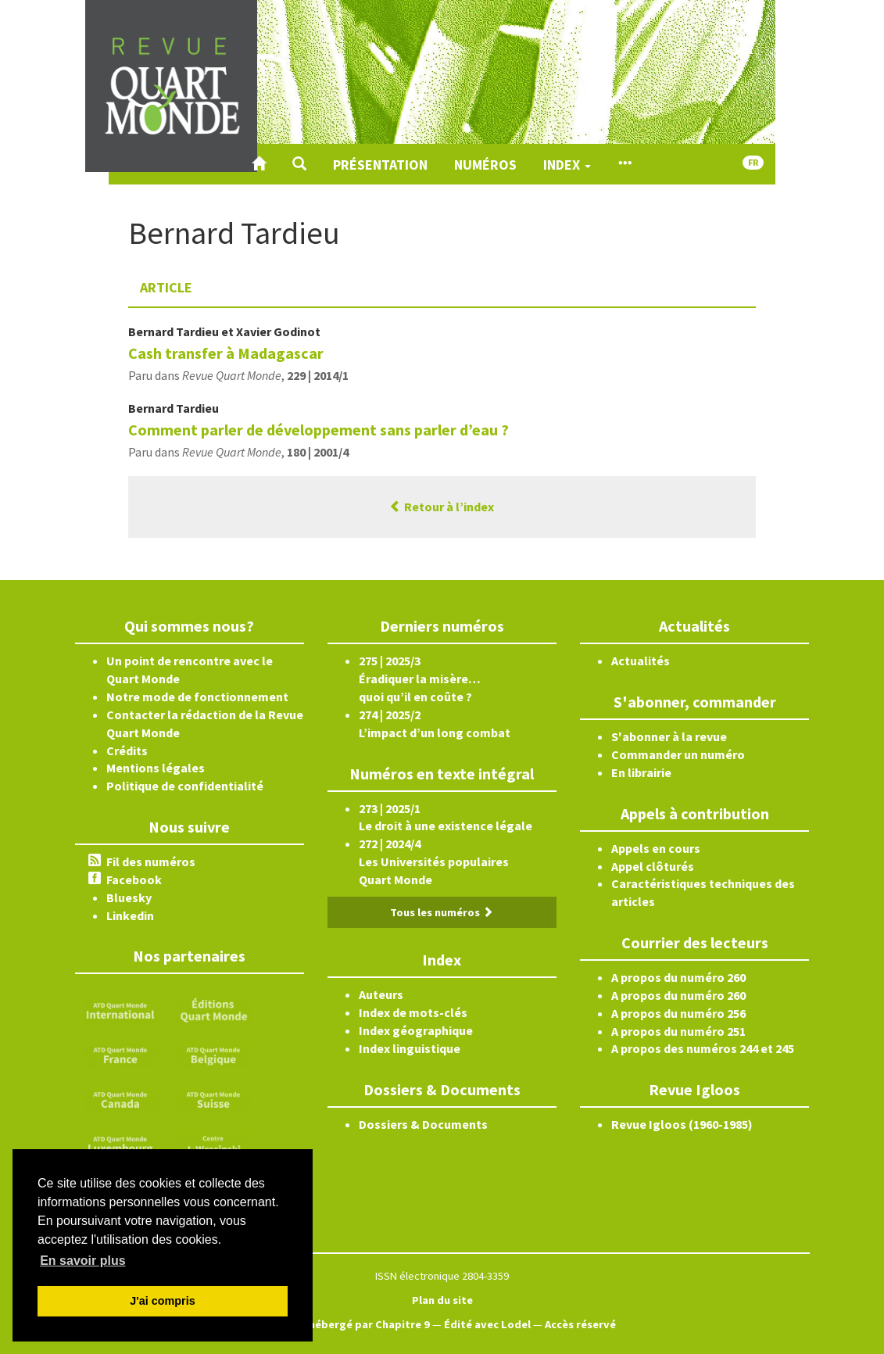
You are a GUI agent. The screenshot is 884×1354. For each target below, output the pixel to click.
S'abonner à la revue (669, 736)
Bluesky (129, 897)
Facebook (134, 879)
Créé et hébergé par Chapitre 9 (349, 1324)
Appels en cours (655, 848)
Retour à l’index (441, 506)
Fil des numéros (150, 861)
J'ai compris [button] (162, 1301)
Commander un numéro (678, 754)
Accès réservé (580, 1324)
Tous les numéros (441, 912)
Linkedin (130, 915)
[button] (299, 164)
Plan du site (442, 1300)
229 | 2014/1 (318, 375)
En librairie (641, 772)
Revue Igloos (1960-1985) (682, 1124)
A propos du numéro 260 (678, 977)
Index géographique (416, 1030)
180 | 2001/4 (318, 452)
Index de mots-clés (413, 1012)
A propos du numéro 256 (678, 1013)
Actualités (640, 660)
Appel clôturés (652, 866)
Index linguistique (409, 1048)
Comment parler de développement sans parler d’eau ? (318, 429)
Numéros (485, 165)
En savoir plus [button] (82, 1260)
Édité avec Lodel (487, 1324)
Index (567, 165)
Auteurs (381, 994)
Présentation (380, 165)
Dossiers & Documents (423, 1124)
